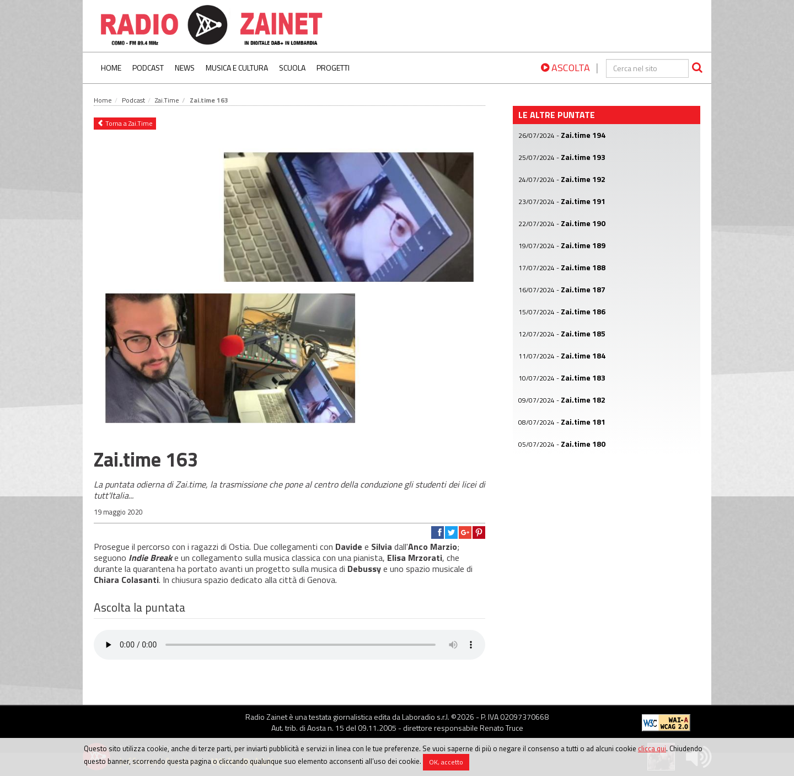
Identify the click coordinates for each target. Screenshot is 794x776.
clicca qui (652, 748)
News (185, 67)
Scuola (292, 67)
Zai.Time (167, 100)
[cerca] (647, 68)
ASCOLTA (565, 67)
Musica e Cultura (237, 67)
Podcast (148, 67)
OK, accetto (446, 762)
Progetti (333, 67)
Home (111, 67)
